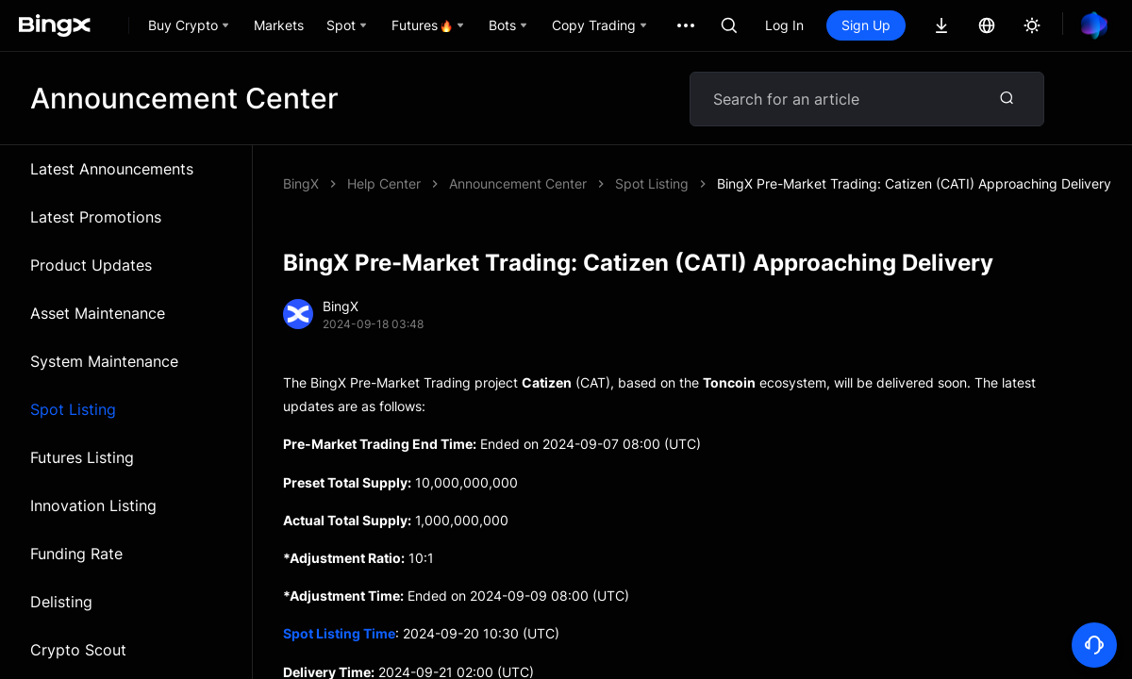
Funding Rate (76, 553)
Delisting (61, 601)
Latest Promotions (95, 216)
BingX (301, 183)
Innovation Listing (93, 505)
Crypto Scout (78, 649)
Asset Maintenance (97, 313)
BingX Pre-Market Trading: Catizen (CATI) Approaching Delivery (914, 183)
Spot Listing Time (339, 633)
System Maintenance (104, 361)
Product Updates (91, 265)
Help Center (384, 183)
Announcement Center (518, 183)
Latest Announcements (111, 168)
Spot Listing (73, 409)
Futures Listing (82, 457)
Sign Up (866, 25)
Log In (784, 25)
